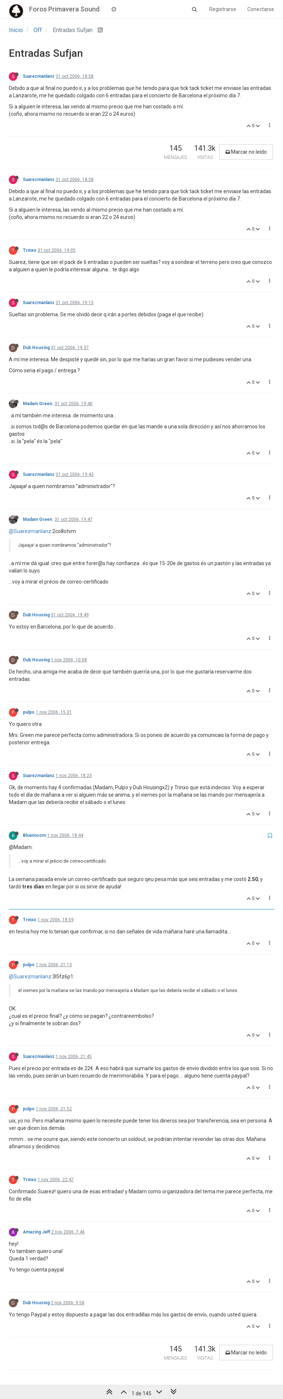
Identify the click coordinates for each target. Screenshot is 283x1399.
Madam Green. (38, 403)
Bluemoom (34, 835)
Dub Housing (36, 347)
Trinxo (29, 250)
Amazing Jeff (36, 1232)
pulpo (29, 712)
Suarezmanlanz (39, 76)
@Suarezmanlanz (30, 531)
